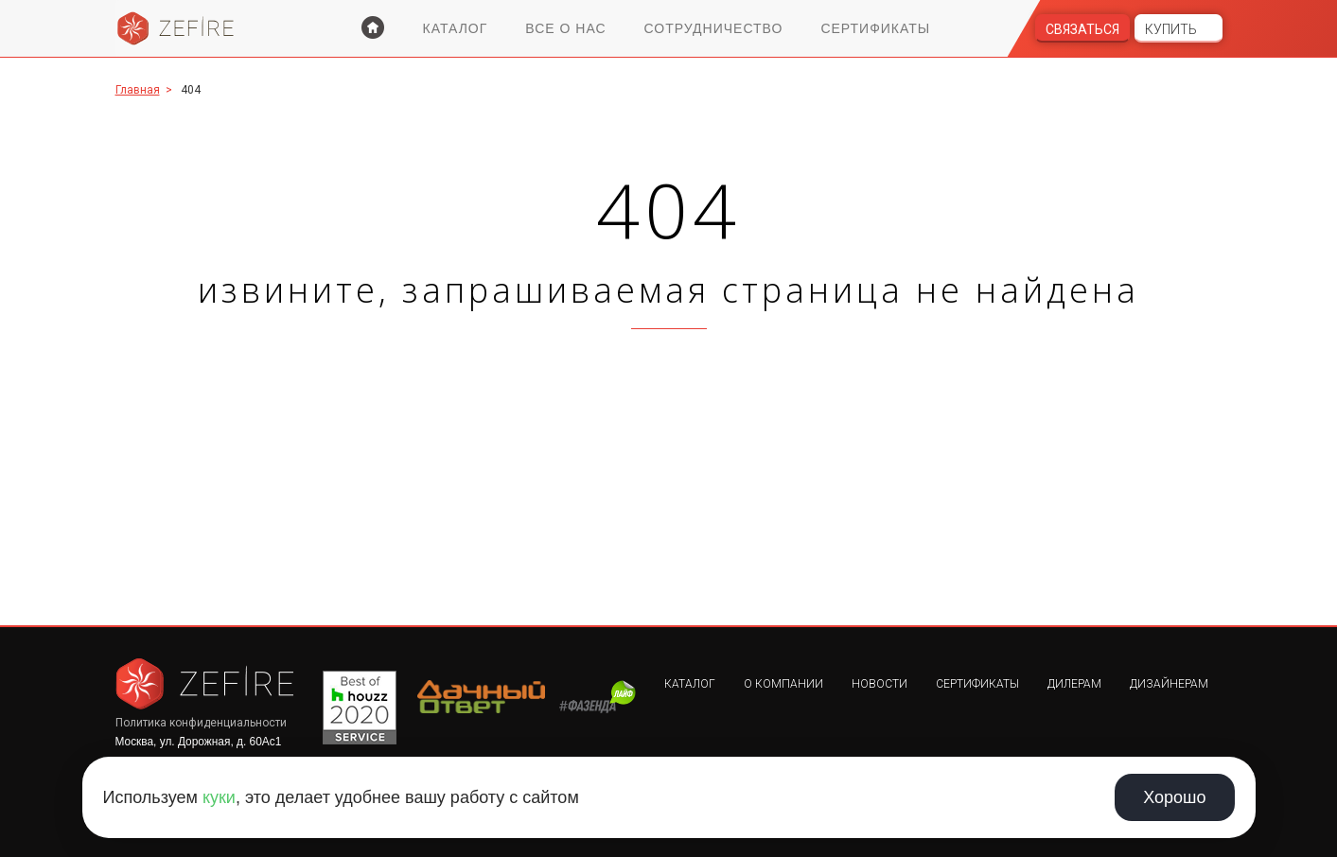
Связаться (1082, 29)
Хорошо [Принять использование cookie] (1174, 797)
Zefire (176, 28)
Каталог (455, 28)
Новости (879, 684)
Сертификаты (875, 28)
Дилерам (1074, 684)
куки (219, 797)
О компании (783, 684)
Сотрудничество (713, 28)
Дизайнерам (1169, 684)
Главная (137, 89)
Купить (1171, 29)
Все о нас (565, 28)
